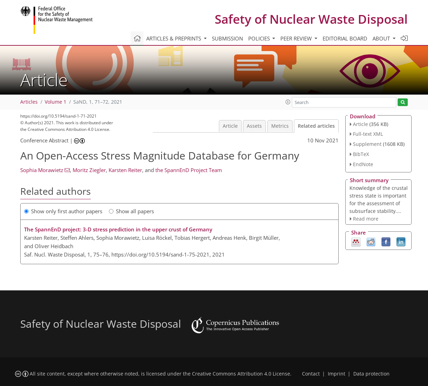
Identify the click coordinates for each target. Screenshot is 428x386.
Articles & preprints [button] (174, 38)
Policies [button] (259, 38)
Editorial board (345, 38)
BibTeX (361, 154)
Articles (29, 102)
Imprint (336, 374)
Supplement (367, 144)
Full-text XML (368, 134)
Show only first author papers (63, 211)
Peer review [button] (296, 38)
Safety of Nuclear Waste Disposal (311, 19)
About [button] (381, 38)
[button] (288, 102)
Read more (365, 218)
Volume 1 (55, 102)
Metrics (280, 126)
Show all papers (131, 211)
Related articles (316, 126)
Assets (254, 126)
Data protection (371, 374)
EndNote (363, 164)
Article (230, 126)
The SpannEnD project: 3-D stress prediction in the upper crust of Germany (118, 229)
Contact (311, 374)
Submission (227, 38)
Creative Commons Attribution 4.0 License (241, 374)
